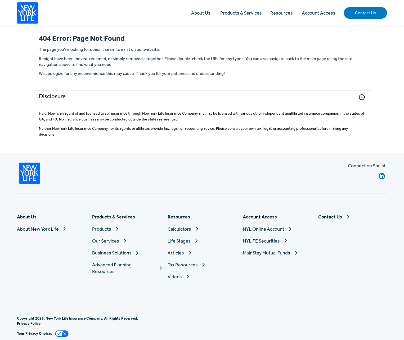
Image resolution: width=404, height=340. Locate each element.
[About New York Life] (51, 229)
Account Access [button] (318, 13)
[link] (202, 100)
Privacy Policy (29, 323)
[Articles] (202, 252)
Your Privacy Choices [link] (34, 333)
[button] (365, 13)
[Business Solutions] (126, 252)
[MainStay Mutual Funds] (277, 252)
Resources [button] (281, 13)
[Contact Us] (352, 216)
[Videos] (202, 276)
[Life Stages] (202, 241)
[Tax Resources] (202, 264)
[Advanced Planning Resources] (126, 268)
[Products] (126, 229)
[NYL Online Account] (277, 229)
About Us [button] (200, 13)
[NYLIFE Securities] (277, 241)
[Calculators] (202, 229)
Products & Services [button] (241, 13)
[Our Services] (126, 241)
